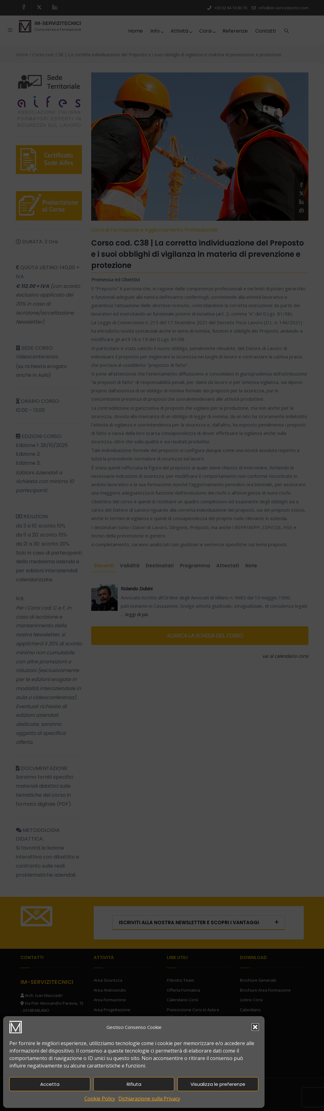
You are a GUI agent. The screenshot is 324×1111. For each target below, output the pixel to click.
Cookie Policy (99, 1098)
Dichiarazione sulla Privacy (149, 1098)
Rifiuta (134, 1084)
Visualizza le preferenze (217, 1084)
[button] (255, 1027)
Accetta (49, 1084)
